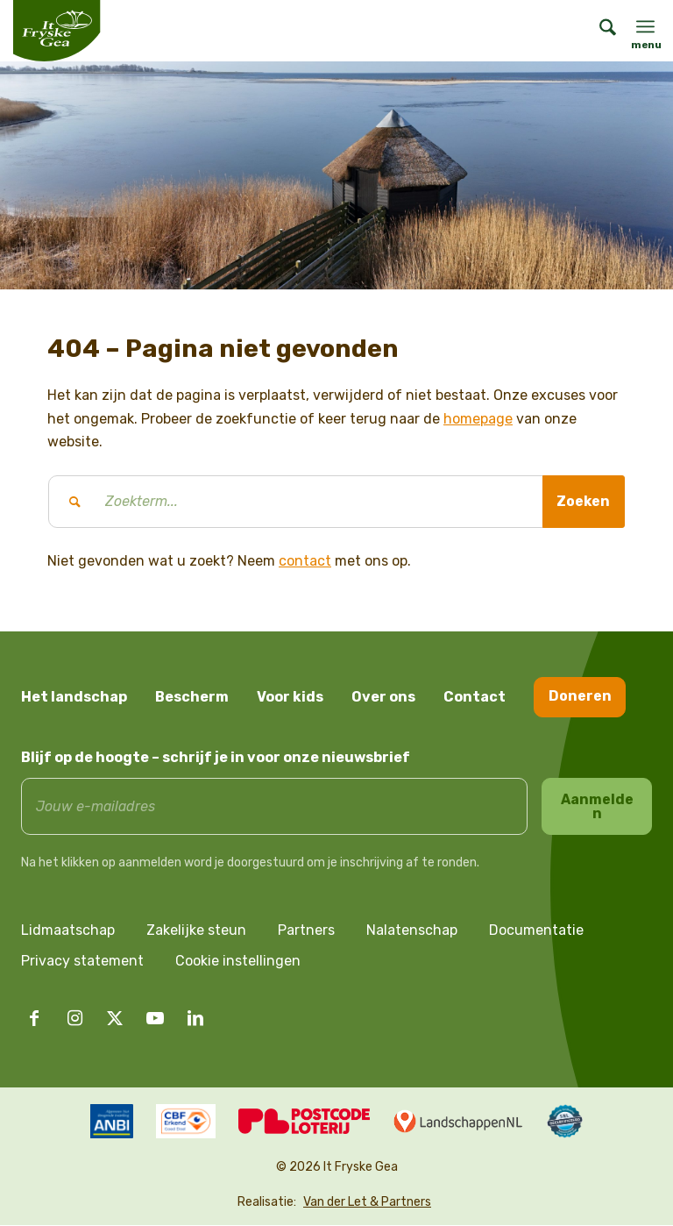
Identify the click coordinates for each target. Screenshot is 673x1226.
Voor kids (290, 696)
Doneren (580, 696)
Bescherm (192, 696)
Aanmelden (597, 806)
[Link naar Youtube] (155, 1019)
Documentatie (536, 931)
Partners (306, 931)
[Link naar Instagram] (74, 1019)
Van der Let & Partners (367, 1202)
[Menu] (645, 26)
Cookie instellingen (238, 961)
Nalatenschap (411, 931)
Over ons (383, 696)
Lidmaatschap (68, 931)
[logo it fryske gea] (56, 30)
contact (305, 560)
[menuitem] (599, 30)
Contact (474, 696)
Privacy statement (82, 961)
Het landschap (74, 696)
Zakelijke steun (196, 931)
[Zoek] (599, 30)
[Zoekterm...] (336, 501)
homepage (478, 418)
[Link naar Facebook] (34, 1019)
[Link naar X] (115, 1019)
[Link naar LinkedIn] (195, 1019)
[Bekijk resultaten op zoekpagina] (583, 501)
